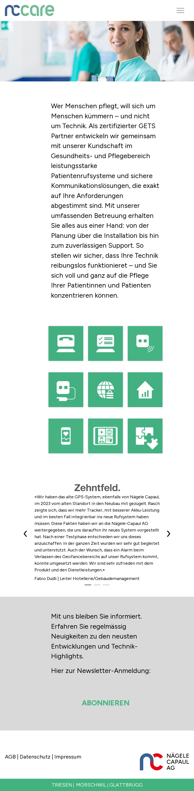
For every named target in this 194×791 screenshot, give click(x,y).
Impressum (67, 756)
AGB (10, 756)
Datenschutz (35, 756)
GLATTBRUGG (126, 785)
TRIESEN (62, 785)
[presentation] (25, 533)
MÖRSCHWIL (91, 785)
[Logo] (83, 10)
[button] (97, 75)
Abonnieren (105, 702)
